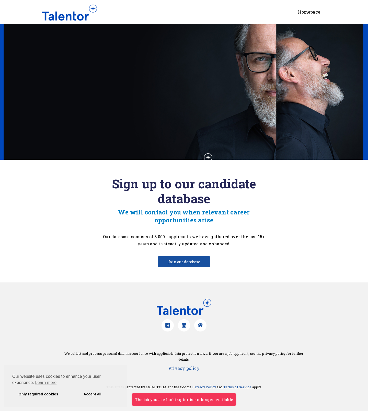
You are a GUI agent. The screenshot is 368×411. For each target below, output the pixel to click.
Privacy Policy (204, 387)
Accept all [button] (92, 394)
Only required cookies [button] (38, 394)
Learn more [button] (46, 382)
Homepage (309, 12)
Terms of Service (237, 387)
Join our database (184, 261)
